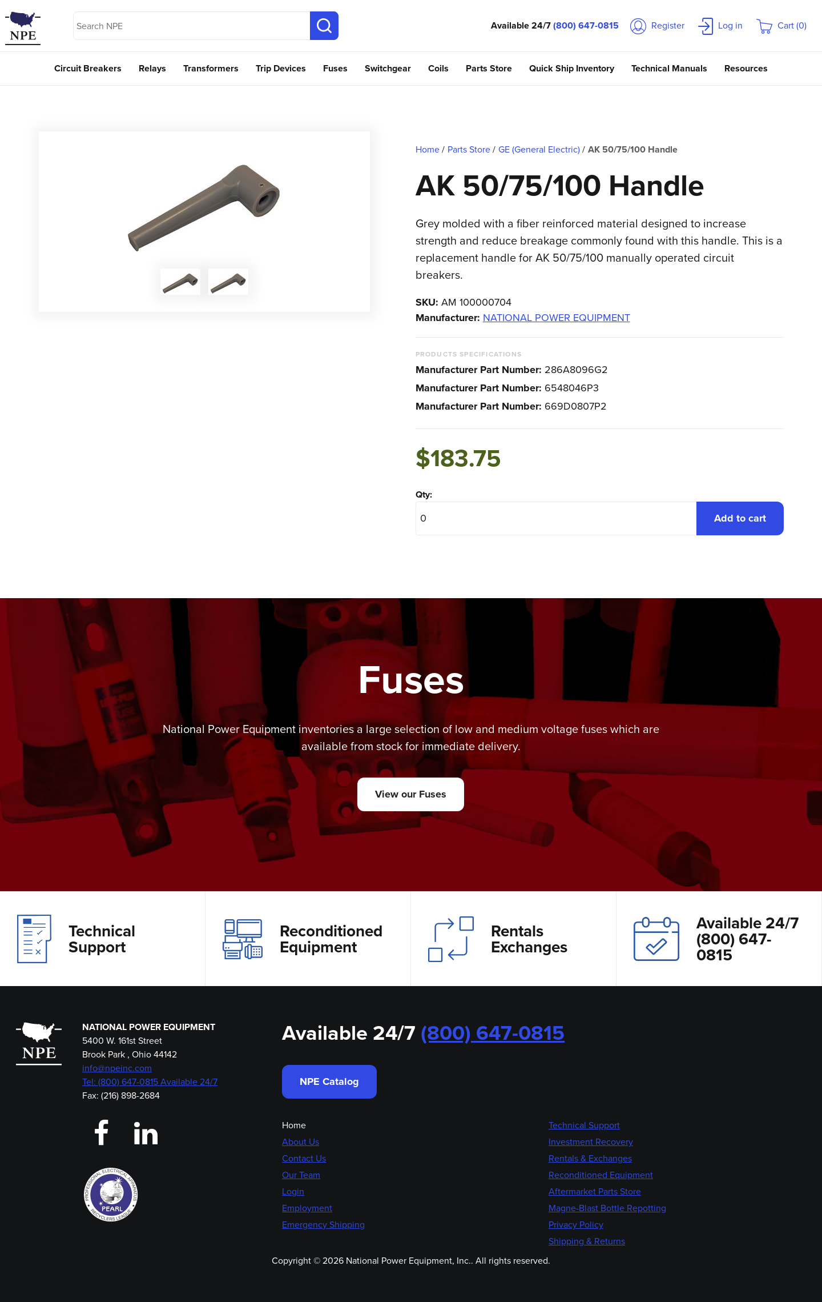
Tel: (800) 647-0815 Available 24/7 (149, 1081)
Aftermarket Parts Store (595, 1191)
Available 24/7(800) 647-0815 (716, 939)
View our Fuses (410, 794)
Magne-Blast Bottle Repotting (607, 1208)
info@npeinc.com (117, 1068)
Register (657, 25)
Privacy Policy (576, 1224)
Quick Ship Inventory (571, 68)
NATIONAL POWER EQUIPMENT (556, 317)
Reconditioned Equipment (302, 939)
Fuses (335, 68)
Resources (746, 68)
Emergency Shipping (323, 1224)
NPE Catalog (329, 1081)
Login (293, 1191)
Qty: (424, 494)
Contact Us (304, 1158)
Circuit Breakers (88, 68)
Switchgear (388, 68)
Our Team (301, 1174)
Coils (438, 68)
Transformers (211, 68)
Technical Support (76, 939)
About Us (300, 1141)
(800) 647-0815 (586, 25)
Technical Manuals (669, 68)
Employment (307, 1208)
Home (294, 1125)
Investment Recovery (591, 1141)
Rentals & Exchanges (590, 1158)
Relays (152, 68)
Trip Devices (281, 68)
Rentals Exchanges (497, 939)
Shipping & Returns (587, 1241)
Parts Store (489, 68)
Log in (720, 25)
